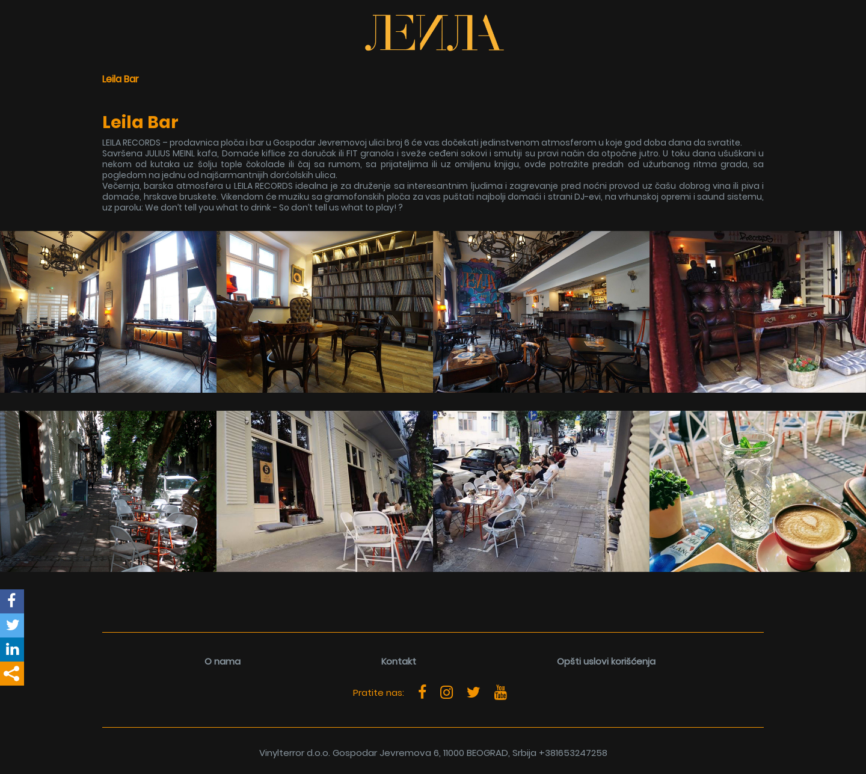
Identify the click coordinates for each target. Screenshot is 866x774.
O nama (222, 661)
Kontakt (398, 661)
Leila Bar (120, 79)
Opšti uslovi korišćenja (606, 661)
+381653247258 (573, 752)
